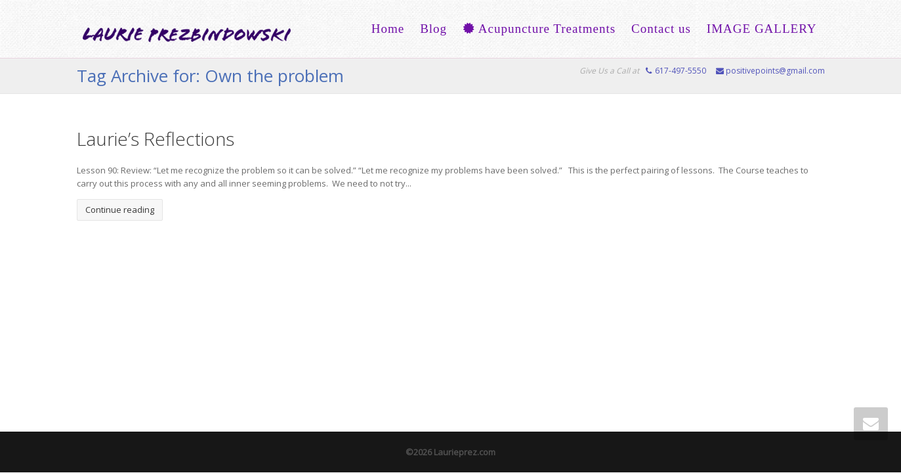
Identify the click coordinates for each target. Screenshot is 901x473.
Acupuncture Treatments (539, 28)
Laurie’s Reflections (155, 138)
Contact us (661, 28)
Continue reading (119, 209)
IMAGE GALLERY (762, 28)
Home (387, 28)
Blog (433, 28)
